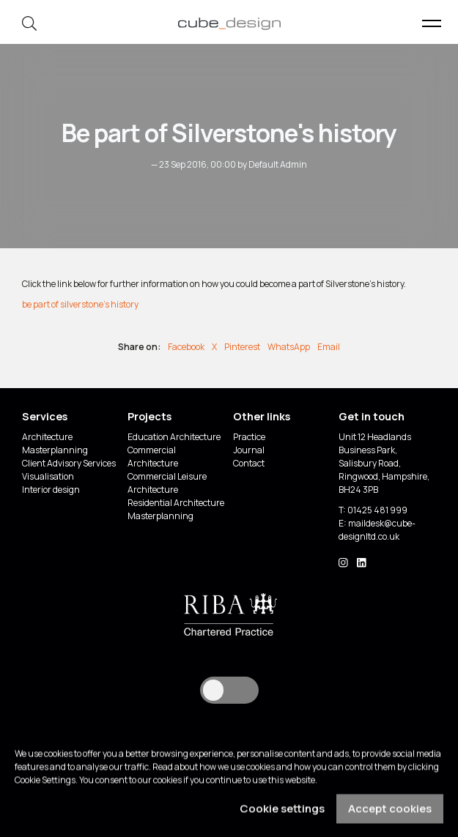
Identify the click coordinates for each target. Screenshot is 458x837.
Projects (149, 416)
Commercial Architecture (153, 456)
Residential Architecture (176, 502)
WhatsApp (288, 347)
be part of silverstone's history (80, 304)
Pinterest (242, 347)
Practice (249, 437)
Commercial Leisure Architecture (167, 483)
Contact (249, 463)
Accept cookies (390, 814)
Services (44, 416)
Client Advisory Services (69, 463)
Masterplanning (55, 450)
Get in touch (372, 416)
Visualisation (48, 476)
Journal (249, 450)
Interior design (51, 489)
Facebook (186, 347)
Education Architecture (174, 437)
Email (328, 347)
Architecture (47, 437)
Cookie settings (282, 814)
